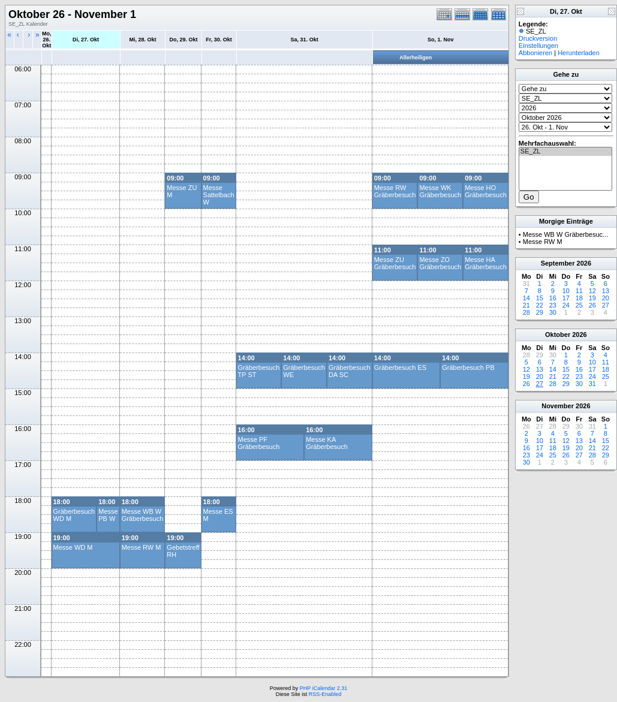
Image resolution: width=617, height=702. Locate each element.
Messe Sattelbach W (218, 195)
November (557, 405)
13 (605, 290)
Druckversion (538, 38)
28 (526, 312)
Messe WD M (73, 547)
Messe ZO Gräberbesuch (440, 263)
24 (566, 305)
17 (566, 298)
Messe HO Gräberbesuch (486, 191)
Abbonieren (535, 52)
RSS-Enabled (325, 694)
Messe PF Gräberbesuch (259, 443)
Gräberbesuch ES (400, 367)
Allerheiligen (415, 58)
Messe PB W (108, 515)
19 (592, 298)
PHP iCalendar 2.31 (323, 688)
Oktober (557, 334)
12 (592, 290)
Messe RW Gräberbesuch (395, 191)
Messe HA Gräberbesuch (486, 263)
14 (526, 298)
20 (605, 298)
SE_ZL (565, 151)
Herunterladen (579, 52)
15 (539, 298)
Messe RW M (141, 547)
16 (552, 298)
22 (539, 305)
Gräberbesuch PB (468, 367)
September (558, 263)
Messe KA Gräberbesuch (327, 443)
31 (592, 383)
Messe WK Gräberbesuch (440, 191)
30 (552, 312)
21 (526, 305)
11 (579, 290)
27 (605, 305)
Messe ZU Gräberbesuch (395, 263)
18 (579, 298)
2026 (584, 263)
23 (552, 305)
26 (592, 305)
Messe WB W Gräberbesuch (143, 515)
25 (579, 305)
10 (566, 290)
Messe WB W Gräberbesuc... (565, 234)
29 (539, 312)
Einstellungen (538, 45)
